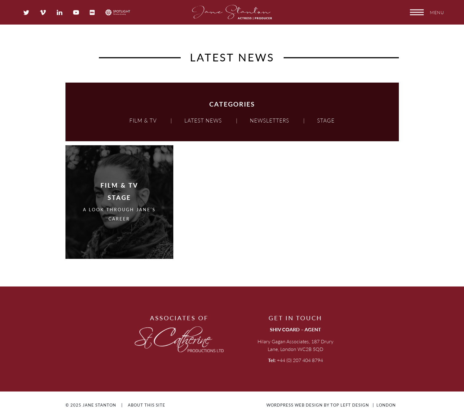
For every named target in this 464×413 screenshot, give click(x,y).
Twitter (26, 12)
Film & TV (142, 120)
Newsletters (269, 120)
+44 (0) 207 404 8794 (300, 360)
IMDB (92, 12)
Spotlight (117, 12)
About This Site (146, 405)
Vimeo (43, 12)
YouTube (76, 12)
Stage (326, 120)
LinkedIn (59, 12)
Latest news (203, 120)
